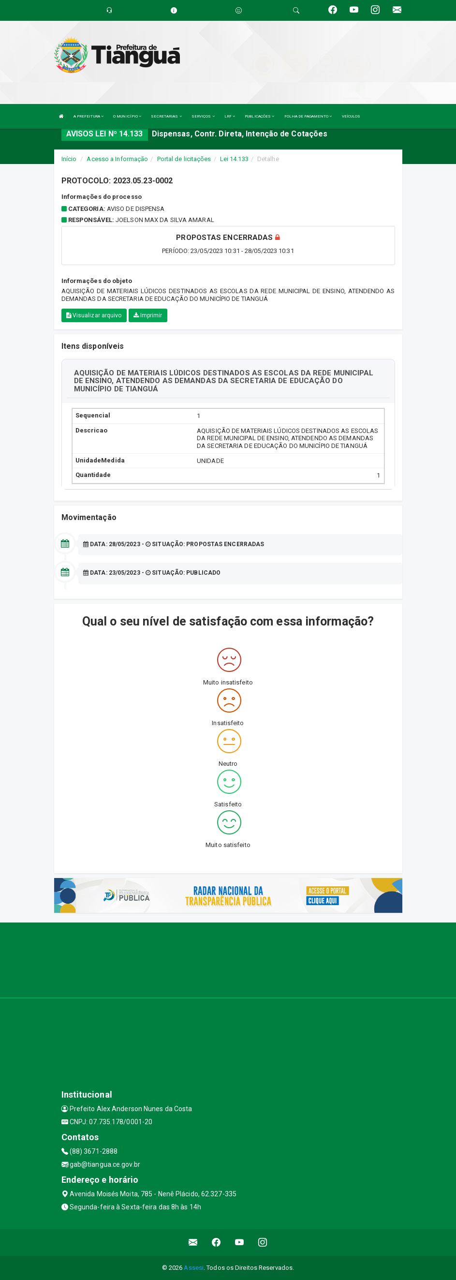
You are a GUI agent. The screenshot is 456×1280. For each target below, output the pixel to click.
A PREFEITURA (88, 116)
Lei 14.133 (234, 159)
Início (69, 159)
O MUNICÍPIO (127, 116)
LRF (229, 116)
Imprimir (147, 315)
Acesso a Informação (117, 159)
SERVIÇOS (203, 116)
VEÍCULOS (351, 116)
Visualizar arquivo (94, 315)
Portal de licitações (184, 159)
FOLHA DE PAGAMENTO (308, 116)
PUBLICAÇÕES (259, 116)
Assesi (194, 1267)
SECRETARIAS (166, 116)
